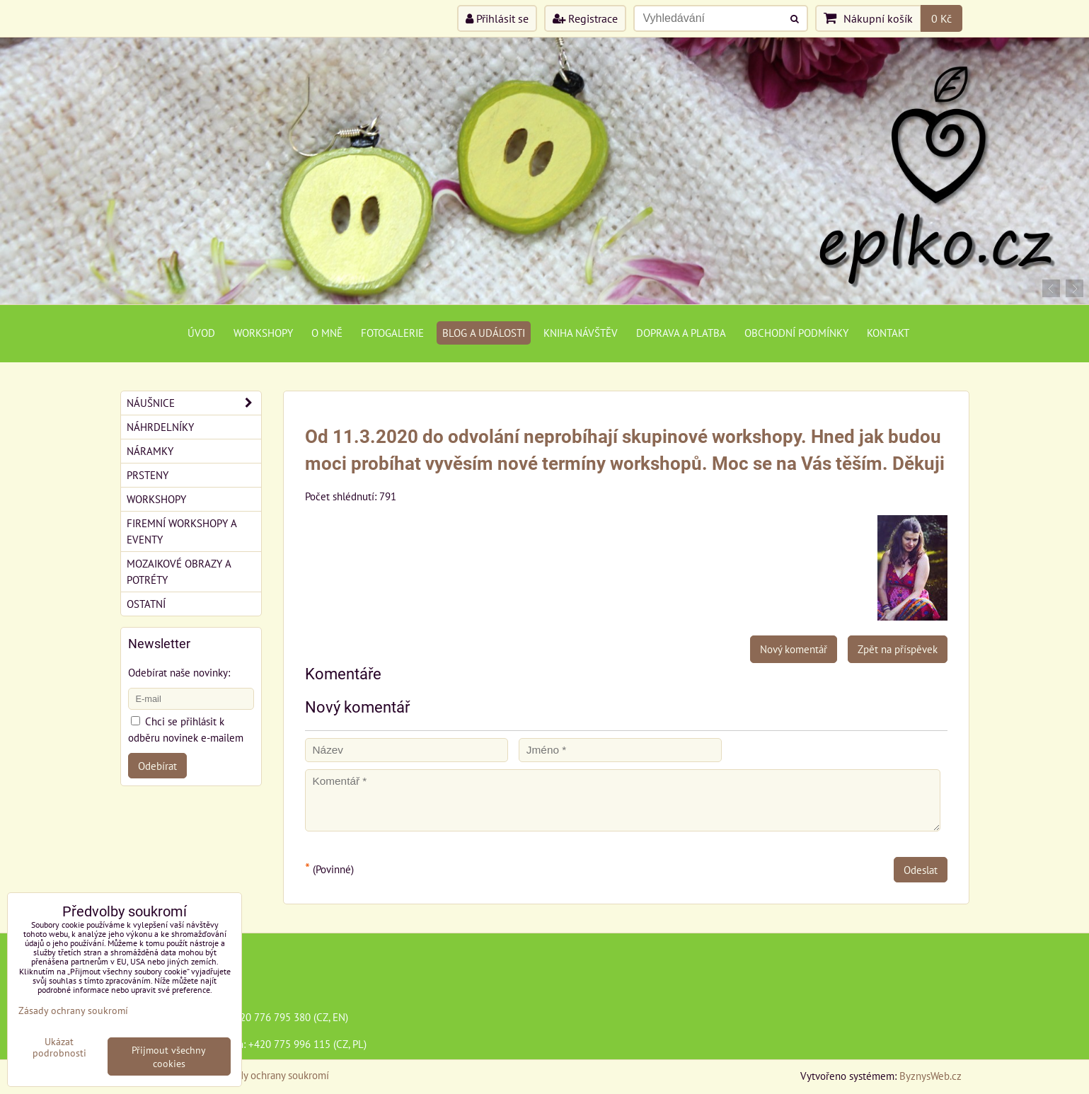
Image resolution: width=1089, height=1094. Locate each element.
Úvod (201, 333)
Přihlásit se (497, 18)
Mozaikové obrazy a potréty (179, 571)
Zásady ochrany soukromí (273, 1075)
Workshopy (263, 333)
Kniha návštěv (580, 333)
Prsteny (147, 475)
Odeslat (921, 870)
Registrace (585, 18)
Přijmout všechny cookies (169, 1056)
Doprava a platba (681, 333)
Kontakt (888, 333)
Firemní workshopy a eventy (182, 531)
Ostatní (146, 604)
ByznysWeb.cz (930, 1076)
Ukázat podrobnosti (59, 1047)
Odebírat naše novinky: (179, 672)
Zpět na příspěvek (898, 649)
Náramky (150, 451)
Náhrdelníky (160, 427)
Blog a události (483, 333)
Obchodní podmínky (796, 333)
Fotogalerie (392, 333)
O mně (326, 333)
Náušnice (194, 403)
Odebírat (157, 766)
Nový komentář (793, 649)
